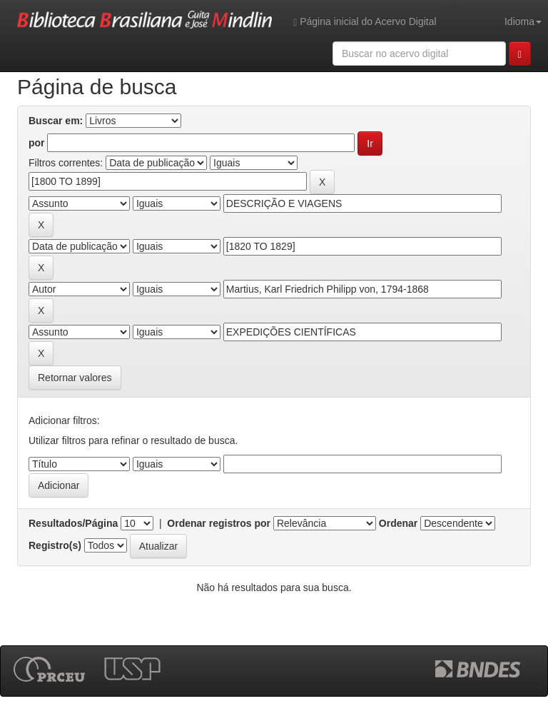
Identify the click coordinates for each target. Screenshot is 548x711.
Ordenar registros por (218, 523)
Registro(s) (55, 545)
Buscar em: (56, 120)
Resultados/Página (73, 523)
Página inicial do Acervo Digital (364, 22)
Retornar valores (75, 377)
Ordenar (398, 523)
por (37, 142)
